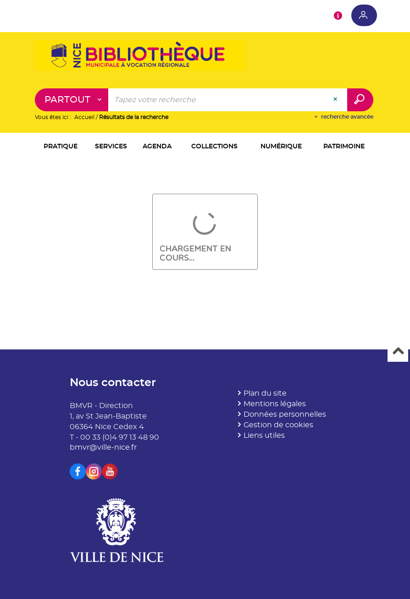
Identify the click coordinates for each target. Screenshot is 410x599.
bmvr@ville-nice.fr (103, 447)
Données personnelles (285, 414)
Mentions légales (275, 404)
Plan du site (265, 393)
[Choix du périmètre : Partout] (72, 99)
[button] (61, 147)
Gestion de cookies (278, 425)
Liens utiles (264, 435)
